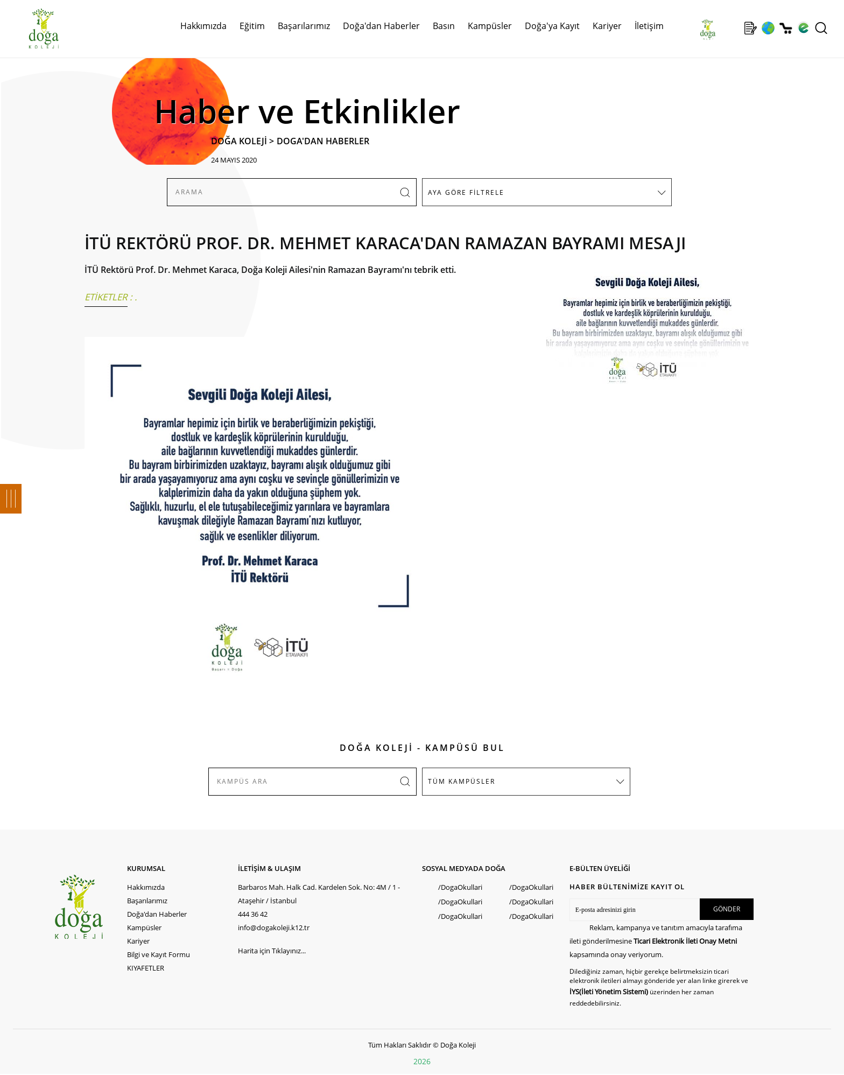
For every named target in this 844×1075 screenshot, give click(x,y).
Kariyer (607, 26)
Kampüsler (490, 26)
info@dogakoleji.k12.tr (274, 927)
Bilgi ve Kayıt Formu (158, 954)
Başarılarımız (304, 26)
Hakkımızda (203, 26)
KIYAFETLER (145, 968)
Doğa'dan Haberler (381, 26)
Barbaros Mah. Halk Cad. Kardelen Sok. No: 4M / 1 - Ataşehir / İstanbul (319, 893)
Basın (444, 26)
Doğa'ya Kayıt (552, 26)
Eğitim (252, 26)
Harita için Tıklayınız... (272, 950)
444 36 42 (253, 914)
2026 (422, 1061)
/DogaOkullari (460, 887)
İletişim (649, 26)
